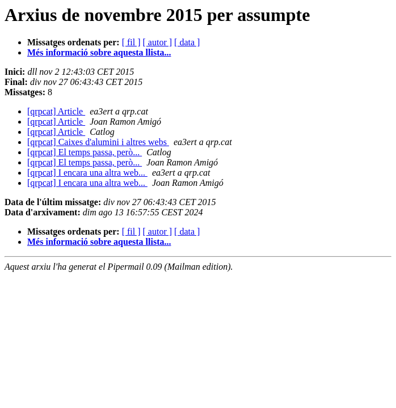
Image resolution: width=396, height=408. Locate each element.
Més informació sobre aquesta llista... (99, 52)
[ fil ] (131, 42)
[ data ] (187, 42)
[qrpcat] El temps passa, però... (84, 152)
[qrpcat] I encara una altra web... (87, 172)
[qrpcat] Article (56, 111)
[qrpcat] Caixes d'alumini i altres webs (98, 142)
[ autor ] (157, 42)
